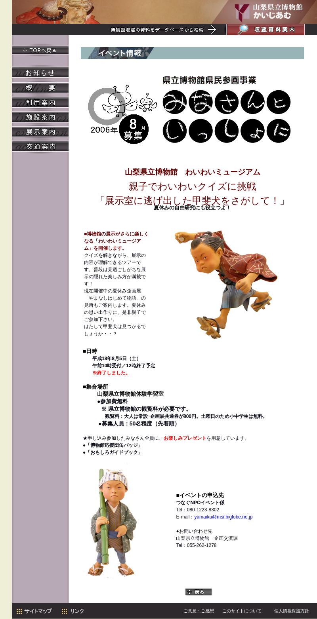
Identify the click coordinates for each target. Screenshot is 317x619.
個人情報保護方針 (291, 611)
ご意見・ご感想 (198, 611)
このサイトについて (242, 611)
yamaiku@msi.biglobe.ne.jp (223, 517)
